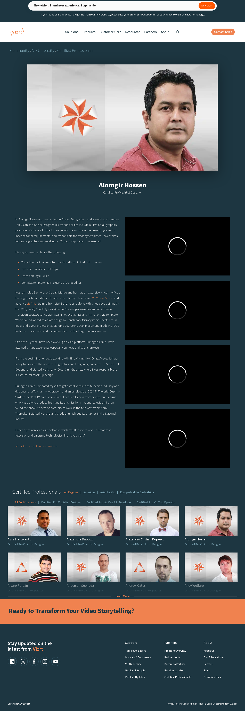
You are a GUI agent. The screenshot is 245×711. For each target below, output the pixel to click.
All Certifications (25, 502)
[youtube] (55, 661)
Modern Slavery (229, 704)
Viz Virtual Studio (102, 298)
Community (19, 51)
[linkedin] (12, 661)
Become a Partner (174, 664)
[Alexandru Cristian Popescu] (152, 526)
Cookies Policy (189, 704)
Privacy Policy (174, 704)
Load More (122, 596)
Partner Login (172, 657)
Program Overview (175, 651)
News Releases (212, 677)
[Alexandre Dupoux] (93, 526)
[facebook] (34, 661)
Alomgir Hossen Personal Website (36, 446)
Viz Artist (32, 304)
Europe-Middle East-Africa (137, 492)
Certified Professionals (75, 51)
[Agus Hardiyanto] (34, 526)
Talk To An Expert (135, 651)
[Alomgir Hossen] (211, 526)
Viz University (43, 51)
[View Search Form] (177, 32)
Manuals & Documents (138, 657)
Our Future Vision (214, 657)
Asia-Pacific (107, 492)
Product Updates (135, 677)
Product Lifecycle (135, 670)
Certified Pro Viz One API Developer (109, 502)
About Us (209, 651)
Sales (207, 670)
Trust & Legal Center (209, 704)
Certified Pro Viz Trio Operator (156, 502)
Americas (89, 492)
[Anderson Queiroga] (93, 573)
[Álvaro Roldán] (34, 573)
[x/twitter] (23, 661)
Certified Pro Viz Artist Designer (61, 502)
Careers (208, 664)
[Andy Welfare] (211, 573)
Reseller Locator (174, 670)
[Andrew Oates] (152, 573)
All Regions (71, 492)
